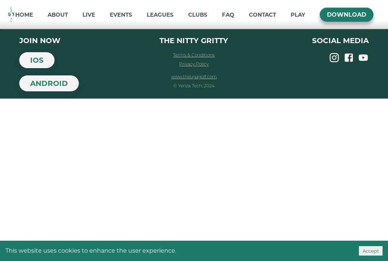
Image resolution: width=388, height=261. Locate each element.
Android (49, 83)
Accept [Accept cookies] (371, 251)
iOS (37, 60)
